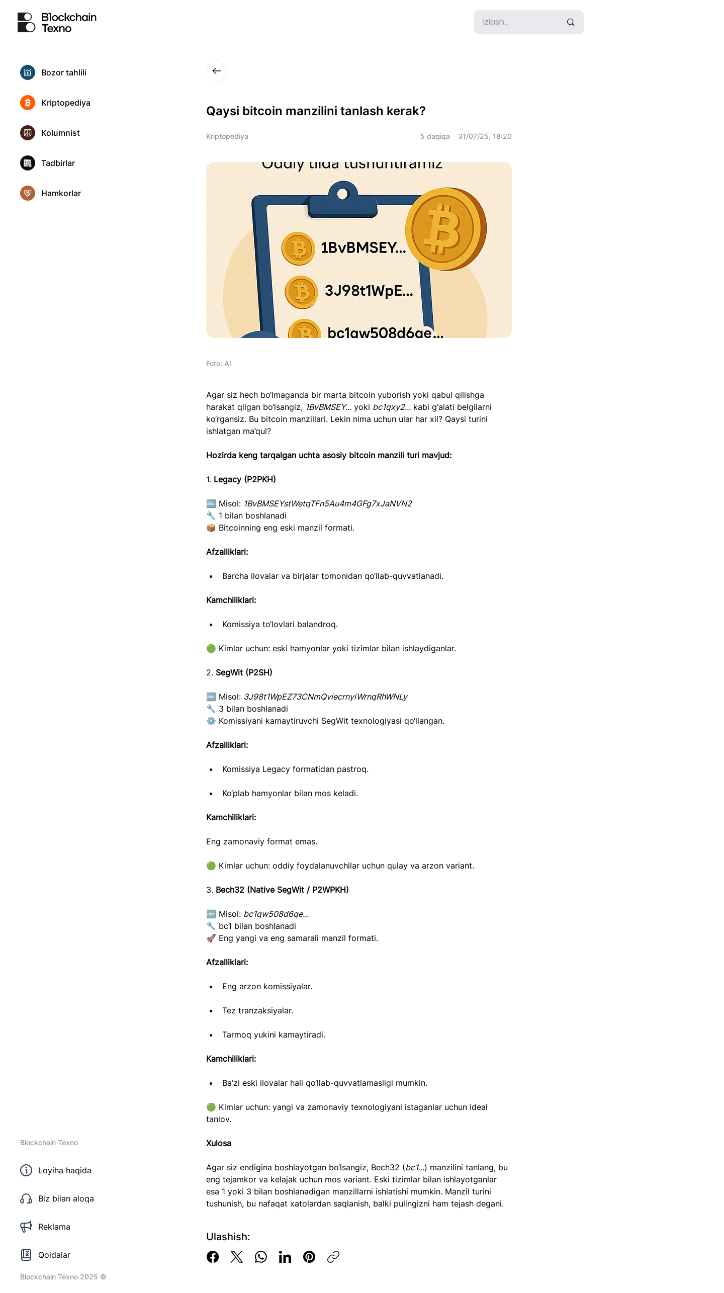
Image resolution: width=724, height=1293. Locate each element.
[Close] (216, 70)
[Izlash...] (515, 22)
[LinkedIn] (285, 1257)
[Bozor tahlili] (75, 72)
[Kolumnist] (75, 133)
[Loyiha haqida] (75, 1170)
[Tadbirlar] (75, 163)
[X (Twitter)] (237, 1257)
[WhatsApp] (261, 1257)
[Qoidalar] (75, 1255)
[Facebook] (213, 1257)
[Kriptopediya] (75, 103)
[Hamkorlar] (75, 193)
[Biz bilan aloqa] (75, 1198)
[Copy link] (333, 1257)
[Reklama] (75, 1227)
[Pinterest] (309, 1257)
